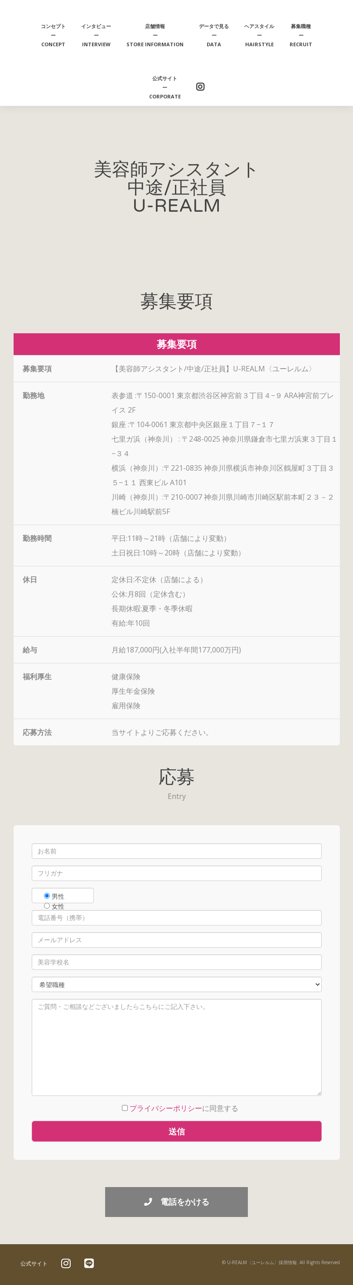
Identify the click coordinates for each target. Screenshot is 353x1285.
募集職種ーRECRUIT (301, 35)
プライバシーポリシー (166, 1108)
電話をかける (176, 1201)
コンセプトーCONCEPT (53, 35)
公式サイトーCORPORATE (165, 87)
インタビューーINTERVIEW (96, 35)
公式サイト (34, 1263)
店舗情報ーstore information (155, 35)
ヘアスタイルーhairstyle (259, 35)
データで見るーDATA (214, 35)
